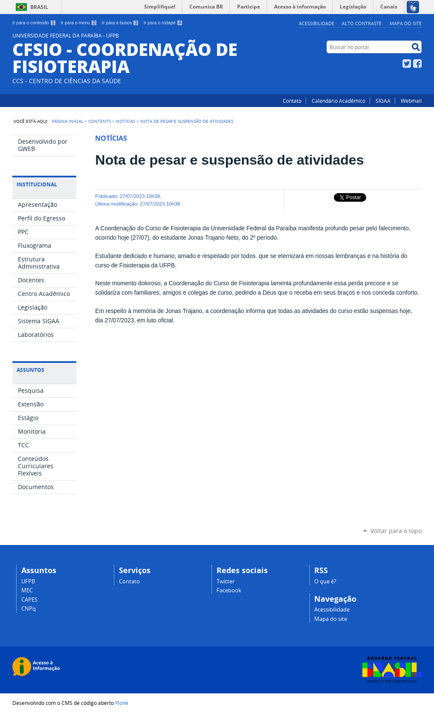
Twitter (406, 63)
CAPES (29, 599)
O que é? (325, 581)
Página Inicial (67, 121)
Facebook (417, 63)
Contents (99, 121)
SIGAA (383, 100)
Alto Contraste (362, 23)
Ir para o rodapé (163, 22)
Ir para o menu (79, 22)
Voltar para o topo (396, 531)
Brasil (39, 7)
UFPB (28, 581)
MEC (27, 590)
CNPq (28, 608)
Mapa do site (406, 23)
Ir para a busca (120, 22)
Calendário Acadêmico (338, 100)
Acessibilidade (316, 23)
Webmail (411, 100)
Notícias (125, 121)
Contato (292, 100)
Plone (121, 702)
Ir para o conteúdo (34, 22)
